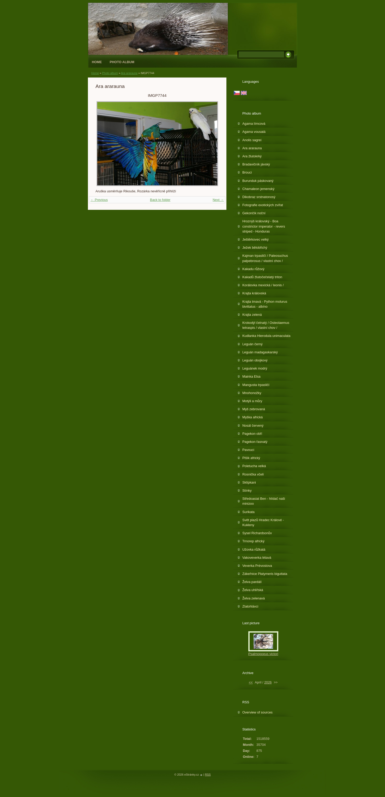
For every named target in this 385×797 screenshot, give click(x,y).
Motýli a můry (252, 401)
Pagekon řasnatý (254, 442)
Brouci (247, 172)
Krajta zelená (252, 315)
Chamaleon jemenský (258, 189)
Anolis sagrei (251, 140)
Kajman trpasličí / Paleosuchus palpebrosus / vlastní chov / (265, 258)
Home (97, 62)
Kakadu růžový (253, 269)
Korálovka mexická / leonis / (263, 285)
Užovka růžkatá (253, 549)
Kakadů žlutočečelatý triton (262, 277)
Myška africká (252, 417)
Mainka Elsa (251, 376)
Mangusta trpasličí (255, 385)
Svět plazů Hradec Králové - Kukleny (263, 522)
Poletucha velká (254, 466)
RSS (207, 774)
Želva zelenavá (253, 598)
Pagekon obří (252, 434)
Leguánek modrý (254, 368)
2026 (268, 682)
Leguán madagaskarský (260, 352)
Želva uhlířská (252, 590)
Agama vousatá (254, 132)
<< (251, 682)
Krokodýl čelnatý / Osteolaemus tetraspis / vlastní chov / (265, 325)
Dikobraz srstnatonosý (258, 197)
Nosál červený (252, 425)
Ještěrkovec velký (255, 239)
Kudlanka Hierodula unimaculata (266, 336)
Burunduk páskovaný (258, 181)
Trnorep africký (253, 541)
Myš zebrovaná (253, 409)
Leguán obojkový (255, 360)
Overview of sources (257, 712)
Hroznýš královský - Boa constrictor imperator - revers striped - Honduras (263, 226)
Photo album (122, 62)
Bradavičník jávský (256, 164)
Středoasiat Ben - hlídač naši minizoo (263, 501)
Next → (218, 200)
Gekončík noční (254, 213)
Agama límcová (253, 124)
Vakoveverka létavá (256, 558)
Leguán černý (252, 344)
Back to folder (160, 200)
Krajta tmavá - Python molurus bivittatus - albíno (264, 304)
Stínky (247, 490)
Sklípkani (249, 482)
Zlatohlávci (250, 606)
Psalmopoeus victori (263, 654)
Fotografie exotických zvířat (262, 205)
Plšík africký (251, 458)
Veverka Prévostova (257, 566)
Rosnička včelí (253, 474)
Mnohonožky (251, 393)
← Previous (99, 200)
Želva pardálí (252, 582)
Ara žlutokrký (252, 156)
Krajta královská (254, 293)
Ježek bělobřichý (254, 247)
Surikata (248, 512)
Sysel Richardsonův (257, 533)
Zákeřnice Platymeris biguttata (264, 574)
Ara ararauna (129, 73)
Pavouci (248, 450)
